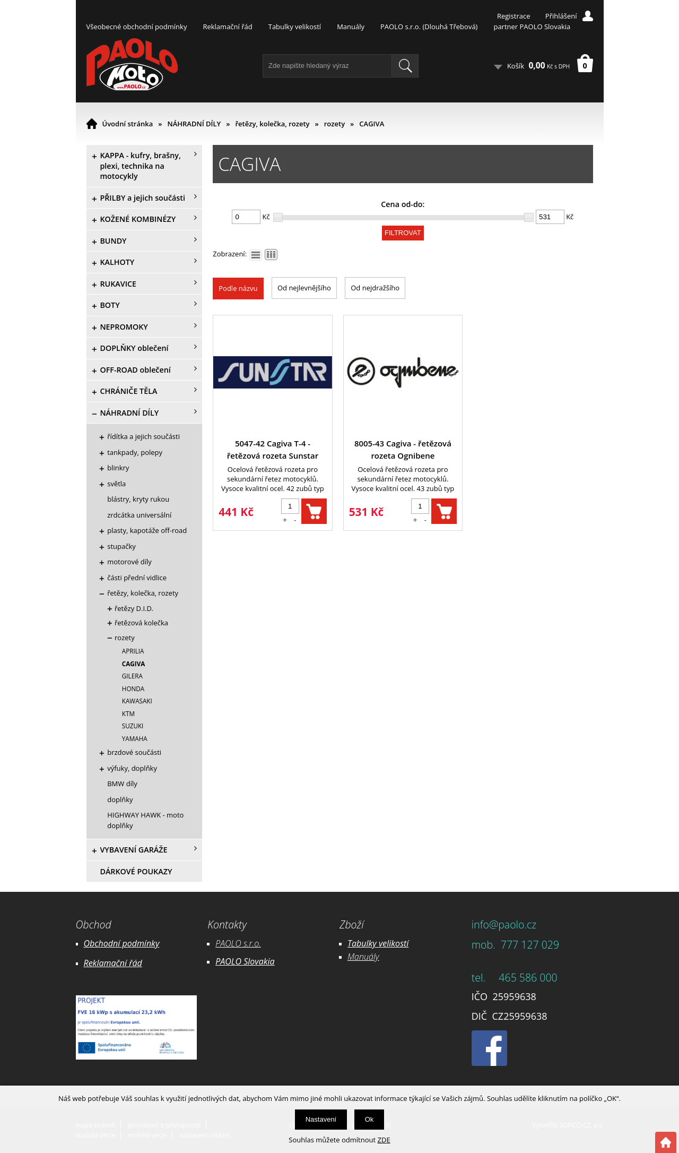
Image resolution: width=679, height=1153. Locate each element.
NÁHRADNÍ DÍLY (194, 123)
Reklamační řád (227, 26)
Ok (369, 1119)
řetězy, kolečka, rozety (272, 123)
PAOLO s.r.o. (238, 943)
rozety (334, 123)
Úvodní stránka (127, 123)
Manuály (350, 26)
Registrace (513, 16)
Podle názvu (238, 288)
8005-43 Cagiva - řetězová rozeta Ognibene (402, 449)
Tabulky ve (367, 943)
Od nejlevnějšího (304, 287)
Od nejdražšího (375, 287)
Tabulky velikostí (294, 26)
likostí (397, 943)
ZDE (384, 1140)
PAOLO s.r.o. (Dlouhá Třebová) (428, 26)
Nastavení (321, 1119)
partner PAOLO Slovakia (531, 26)
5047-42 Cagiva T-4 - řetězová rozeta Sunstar (272, 449)
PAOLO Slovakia (244, 961)
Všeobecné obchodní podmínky (136, 26)
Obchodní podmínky (122, 943)
